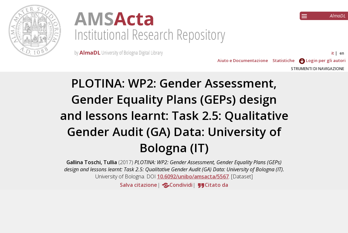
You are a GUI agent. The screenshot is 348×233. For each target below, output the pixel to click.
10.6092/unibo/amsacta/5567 (193, 176)
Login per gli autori (322, 60)
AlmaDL (338, 16)
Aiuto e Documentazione (242, 60)
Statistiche (284, 60)
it (332, 53)
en (342, 53)
